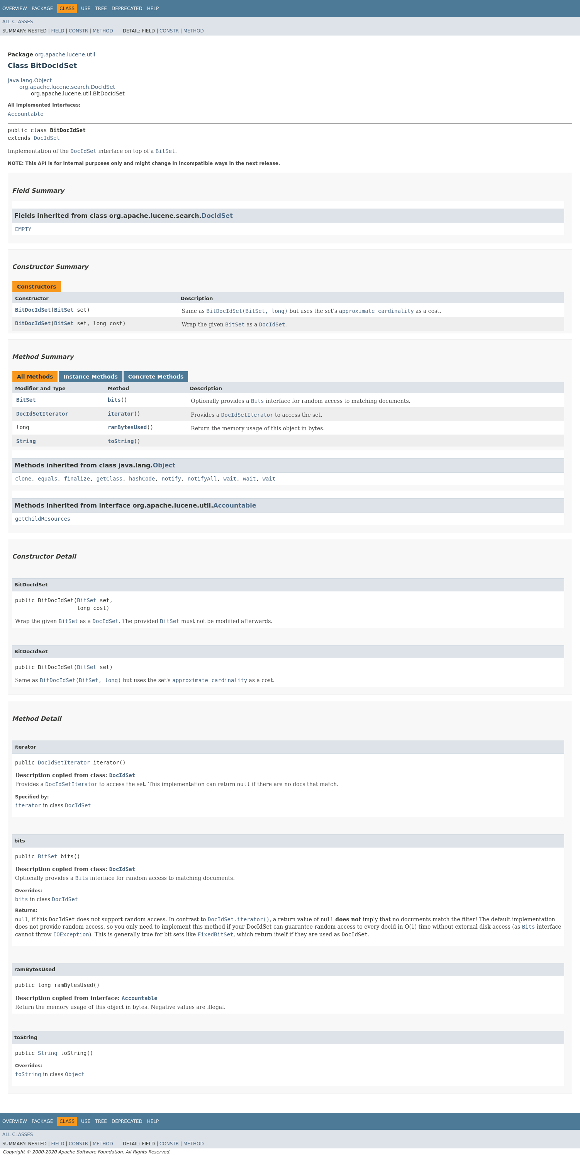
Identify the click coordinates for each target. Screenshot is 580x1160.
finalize (77, 479)
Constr (78, 31)
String (26, 441)
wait (230, 479)
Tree (101, 8)
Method (103, 31)
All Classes (17, 21)
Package (42, 8)
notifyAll (202, 479)
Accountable (26, 114)
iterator (121, 414)
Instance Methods (90, 377)
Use (85, 8)
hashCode (142, 479)
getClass (109, 479)
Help (153, 8)
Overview (14, 8)
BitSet (64, 310)
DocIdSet (46, 138)
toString (121, 441)
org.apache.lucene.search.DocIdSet (67, 87)
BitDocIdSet (33, 310)
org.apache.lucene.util (65, 54)
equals (48, 479)
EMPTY (23, 229)
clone (23, 479)
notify (171, 479)
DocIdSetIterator (42, 414)
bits (114, 400)
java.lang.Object (30, 80)
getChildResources (42, 519)
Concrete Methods (156, 377)
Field (57, 31)
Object (164, 465)
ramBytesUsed (127, 427)
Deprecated (127, 8)
